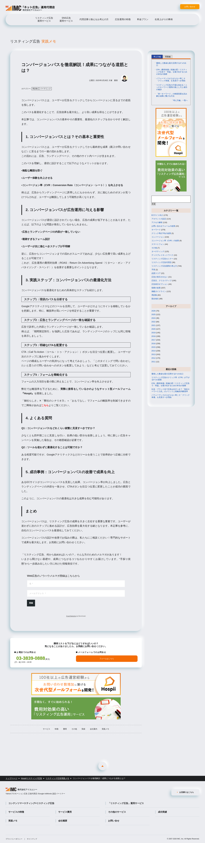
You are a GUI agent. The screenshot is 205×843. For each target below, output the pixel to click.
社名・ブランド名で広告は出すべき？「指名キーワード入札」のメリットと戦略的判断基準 (171, 391)
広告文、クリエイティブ (161, 281)
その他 (74, 731)
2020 (154, 329)
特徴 (56, 731)
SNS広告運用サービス (66, 19)
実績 (83, 731)
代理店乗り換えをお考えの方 (94, 19)
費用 (65, 731)
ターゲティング (158, 252)
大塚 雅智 (113, 81)
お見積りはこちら (186, 792)
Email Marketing (71, 616)
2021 (154, 326)
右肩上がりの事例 (164, 19)
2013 (154, 355)
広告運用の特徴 (123, 19)
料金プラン (142, 19)
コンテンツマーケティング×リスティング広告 (31, 803)
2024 (154, 318)
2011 (154, 362)
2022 (154, 322)
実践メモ (105, 731)
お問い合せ (113, 821)
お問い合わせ (189, 7)
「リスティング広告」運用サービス (126, 803)
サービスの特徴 (16, 812)
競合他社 (155, 299)
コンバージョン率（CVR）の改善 (165, 241)
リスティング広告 (35, 41)
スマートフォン (158, 245)
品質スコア (156, 274)
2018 (154, 337)
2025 (154, 315)
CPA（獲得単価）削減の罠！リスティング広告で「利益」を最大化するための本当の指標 (171, 72)
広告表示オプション (160, 285)
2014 (154, 351)
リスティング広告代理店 (161, 263)
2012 (154, 358)
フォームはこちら (106, 659)
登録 (31, 603)
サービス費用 (65, 812)
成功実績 (162, 812)
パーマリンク (45, 89)
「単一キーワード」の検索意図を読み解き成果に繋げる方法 (171, 95)
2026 (154, 311)
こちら (45, 405)
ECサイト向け (157, 216)
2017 (154, 340)
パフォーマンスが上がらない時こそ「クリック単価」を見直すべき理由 (170, 80)
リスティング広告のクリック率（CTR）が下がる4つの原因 (171, 379)
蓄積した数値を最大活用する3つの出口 (171, 64)
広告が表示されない (160, 277)
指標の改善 (156, 288)
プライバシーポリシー (14, 839)
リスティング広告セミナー (162, 259)
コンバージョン (158, 237)
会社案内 (93, 731)
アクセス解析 (157, 223)
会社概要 (62, 821)
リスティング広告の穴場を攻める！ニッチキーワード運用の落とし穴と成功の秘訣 (171, 87)
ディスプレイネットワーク (162, 255)
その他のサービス (117, 812)
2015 (154, 348)
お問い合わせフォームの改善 (163, 226)
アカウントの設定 (159, 219)
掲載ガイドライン (159, 292)
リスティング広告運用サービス (44, 19)
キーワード (156, 230)
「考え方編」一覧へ (179, 101)
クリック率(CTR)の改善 (161, 234)
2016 (154, 344)
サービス (46, 731)
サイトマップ (32, 839)
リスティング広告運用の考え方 (164, 266)
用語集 (35, 89)
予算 (153, 270)
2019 (154, 333)
